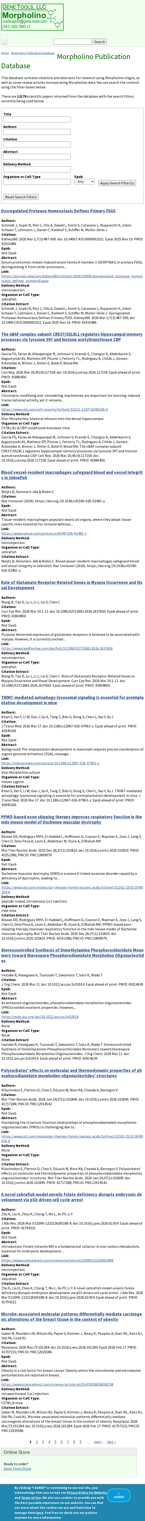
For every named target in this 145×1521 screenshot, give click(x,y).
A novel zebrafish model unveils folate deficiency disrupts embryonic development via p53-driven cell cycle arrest (71, 1197)
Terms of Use (31, 1498)
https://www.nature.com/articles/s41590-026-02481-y (43, 533)
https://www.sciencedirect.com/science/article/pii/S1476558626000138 (57, 1384)
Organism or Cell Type (21, 176)
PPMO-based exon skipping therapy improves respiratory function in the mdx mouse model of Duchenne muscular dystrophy (71, 819)
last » (111, 1441)
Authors (10, 126)
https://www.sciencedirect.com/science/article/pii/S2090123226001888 (57, 1260)
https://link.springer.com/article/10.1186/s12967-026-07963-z (50, 763)
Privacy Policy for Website (87, 1492)
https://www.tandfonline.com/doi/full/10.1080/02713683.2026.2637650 (57, 648)
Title (7, 114)
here (39, 1513)
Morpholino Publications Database (33, 53)
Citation (10, 139)
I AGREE (119, 1495)
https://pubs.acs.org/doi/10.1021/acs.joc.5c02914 (39, 1016)
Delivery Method (17, 164)
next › (98, 1441)
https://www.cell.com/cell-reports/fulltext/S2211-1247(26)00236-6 (54, 409)
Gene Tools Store (17, 1468)
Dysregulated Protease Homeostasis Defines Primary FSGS (58, 211)
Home (5, 53)
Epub (78, 176)
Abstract (10, 151)
